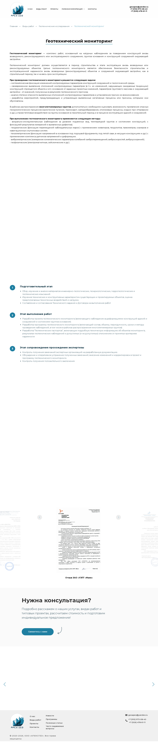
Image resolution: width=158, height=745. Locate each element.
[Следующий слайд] (118, 540)
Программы (51, 723)
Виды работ (41, 9)
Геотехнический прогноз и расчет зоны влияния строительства (31, 672)
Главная (14, 26)
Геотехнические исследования (55, 26)
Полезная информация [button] (72, 9)
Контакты (92, 9)
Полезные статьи (54, 726)
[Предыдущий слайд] (39, 540)
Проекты (54, 9)
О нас (30, 9)
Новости (50, 719)
